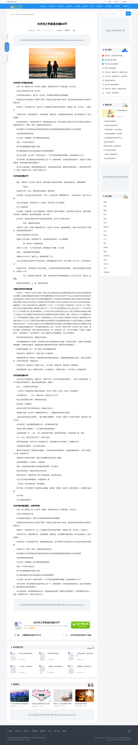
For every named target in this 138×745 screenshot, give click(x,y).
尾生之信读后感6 (110, 68)
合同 (105, 223)
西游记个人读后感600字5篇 (62, 703)
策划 (105, 202)
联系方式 (18, 731)
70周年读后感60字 (53, 653)
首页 (13, 14)
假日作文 (70, 6)
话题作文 (126, 6)
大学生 (106, 264)
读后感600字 (30, 14)
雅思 (105, 251)
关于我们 (10, 731)
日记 (91, 6)
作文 (105, 214)
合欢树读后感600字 (110, 121)
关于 (105, 243)
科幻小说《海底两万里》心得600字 (116, 76)
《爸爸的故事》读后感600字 (84, 655)
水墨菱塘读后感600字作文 (31, 635)
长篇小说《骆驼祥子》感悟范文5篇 (116, 72)
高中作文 (61, 6)
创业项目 (106, 272)
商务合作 (26, 731)
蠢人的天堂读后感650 (112, 84)
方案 (105, 206)
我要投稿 (67, 30)
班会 (105, 235)
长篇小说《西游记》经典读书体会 (115, 89)
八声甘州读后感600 (110, 150)
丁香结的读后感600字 (111, 125)
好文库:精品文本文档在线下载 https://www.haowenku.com (52, 715)
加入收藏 (59, 30)
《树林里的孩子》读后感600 (113, 129)
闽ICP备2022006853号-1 (124, 740)
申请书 (106, 247)
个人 (105, 239)
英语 (105, 218)
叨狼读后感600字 (110, 80)
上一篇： (17, 635)
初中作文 (52, 6)
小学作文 (43, 6)
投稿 (109, 1)
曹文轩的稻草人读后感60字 (112, 146)
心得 (105, 268)
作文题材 (99, 6)
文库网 (64, 731)
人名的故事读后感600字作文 (113, 138)
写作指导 (117, 6)
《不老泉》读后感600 (25, 666)
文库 (49, 731)
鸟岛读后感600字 (109, 142)
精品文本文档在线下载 (115, 30)
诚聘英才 (43, 731)
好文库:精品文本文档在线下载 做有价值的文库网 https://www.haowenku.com (52, 40)
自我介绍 (106, 256)
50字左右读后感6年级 (25, 653)
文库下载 (56, 731)
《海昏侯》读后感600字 (55, 666)
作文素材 (108, 6)
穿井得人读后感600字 (112, 64)
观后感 (85, 6)
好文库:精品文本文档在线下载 (115, 177)
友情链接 (35, 731)
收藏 (116, 1)
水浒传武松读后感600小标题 (80, 635)
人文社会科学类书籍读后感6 (19, 703)
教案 (105, 210)
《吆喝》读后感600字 (111, 154)
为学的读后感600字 (110, 158)
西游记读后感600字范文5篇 (40, 703)
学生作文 (18, 14)
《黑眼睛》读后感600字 (84, 666)
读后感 (78, 6)
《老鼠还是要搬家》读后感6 (113, 133)
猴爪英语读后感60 (81, 703)
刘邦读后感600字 (122, 110)
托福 (105, 260)
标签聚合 (124, 1)
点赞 (74, 30)
